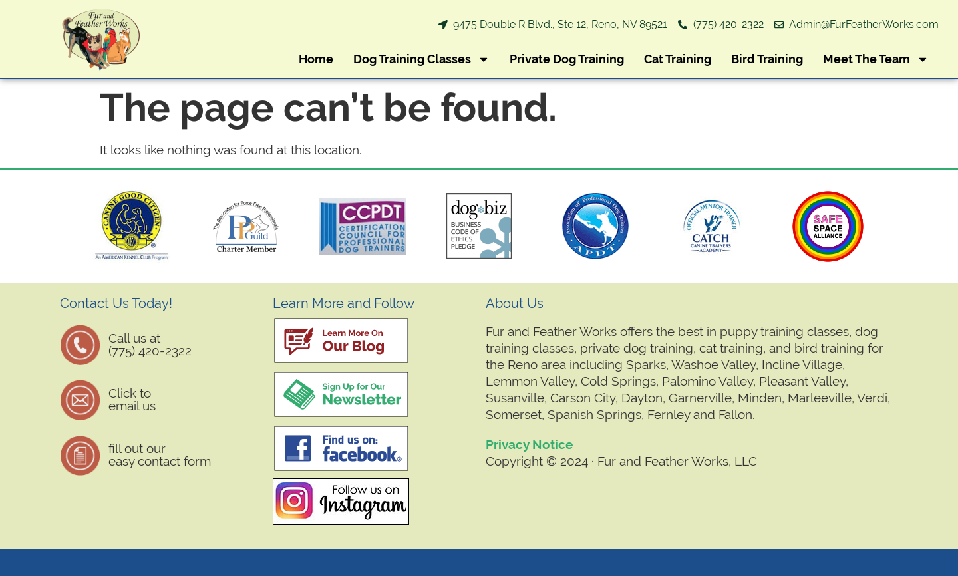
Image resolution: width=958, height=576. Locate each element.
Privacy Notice (529, 444)
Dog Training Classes (421, 59)
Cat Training (677, 59)
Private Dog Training (567, 59)
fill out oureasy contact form (159, 454)
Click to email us (132, 399)
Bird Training (767, 59)
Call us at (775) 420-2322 (150, 344)
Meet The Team (876, 59)
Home (316, 59)
